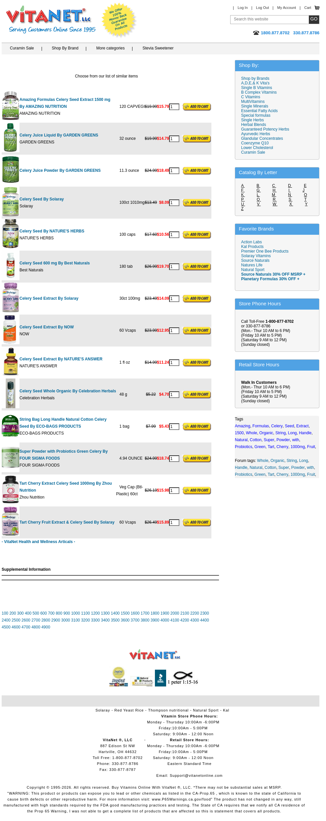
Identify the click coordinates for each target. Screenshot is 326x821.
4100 (174, 620)
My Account (286, 8)
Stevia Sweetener (157, 48)
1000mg (298, 474)
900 (66, 613)
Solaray (102, 710)
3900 (155, 620)
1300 (105, 613)
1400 (115, 613)
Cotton (270, 467)
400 (28, 613)
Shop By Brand (65, 48)
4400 (204, 620)
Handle (241, 467)
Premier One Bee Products (264, 251)
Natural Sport (253, 269)
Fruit (311, 474)
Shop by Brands (256, 78)
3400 (105, 620)
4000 (165, 620)
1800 (155, 613)
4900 (45, 627)
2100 (184, 613)
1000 (75, 613)
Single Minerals (254, 106)
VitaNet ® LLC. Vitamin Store (155, 654)
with (310, 467)
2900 (55, 620)
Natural (256, 467)
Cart (307, 8)
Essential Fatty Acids (259, 110)
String (292, 460)
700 (51, 613)
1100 (85, 613)
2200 (194, 613)
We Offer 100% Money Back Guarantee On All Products (119, 20)
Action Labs (251, 242)
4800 (35, 627)
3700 (135, 620)
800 (59, 613)
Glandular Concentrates (262, 138)
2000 (174, 613)
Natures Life (252, 265)
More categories (110, 48)
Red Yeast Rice (129, 710)
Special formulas (256, 115)
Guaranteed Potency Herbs (265, 129)
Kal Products (252, 246)
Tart (271, 474)
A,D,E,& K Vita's (255, 83)
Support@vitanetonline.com (196, 775)
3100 (75, 620)
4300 (194, 620)
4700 (25, 627)
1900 (165, 613)
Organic (277, 460)
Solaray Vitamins (256, 256)
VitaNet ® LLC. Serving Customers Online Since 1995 (50, 20)
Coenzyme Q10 (255, 143)
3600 (125, 620)
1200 (95, 613)
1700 (145, 613)
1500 (125, 613)
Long (303, 460)
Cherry (282, 474)
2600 (25, 620)
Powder (298, 467)
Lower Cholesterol (257, 147)
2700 (35, 620)
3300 (95, 620)
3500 (115, 620)
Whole (262, 460)
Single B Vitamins (256, 87)
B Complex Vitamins (259, 92)
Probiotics (243, 474)
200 (12, 613)
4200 (184, 620)
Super (283, 467)
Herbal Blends (253, 124)
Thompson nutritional (168, 710)
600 (43, 613)
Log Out (262, 8)
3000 (65, 620)
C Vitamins (250, 97)
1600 (135, 613)
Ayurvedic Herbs (255, 134)
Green (259, 474)
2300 (204, 613)
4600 (16, 627)
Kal (226, 710)
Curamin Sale (22, 48)
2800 (45, 620)
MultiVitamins (253, 101)
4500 (6, 627)
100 (5, 613)
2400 (6, 620)
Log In (242, 8)
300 (20, 613)
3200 (85, 620)
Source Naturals (255, 260)
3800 (145, 620)
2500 (16, 620)
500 (36, 613)
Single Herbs (252, 120)
